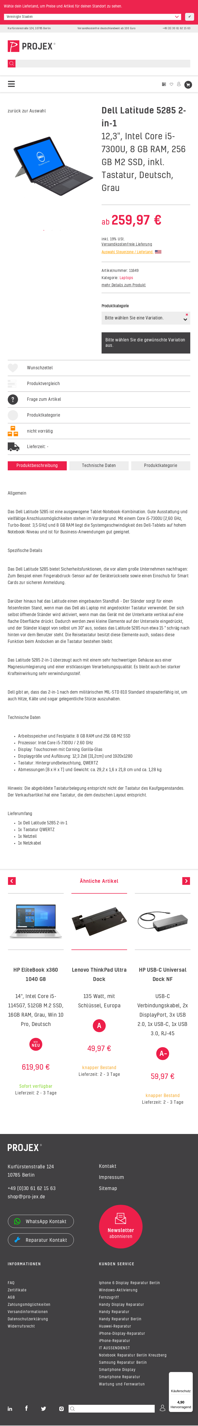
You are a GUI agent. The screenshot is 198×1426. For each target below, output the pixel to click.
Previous (12, 881)
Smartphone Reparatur (119, 1377)
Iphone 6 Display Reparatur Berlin (129, 1283)
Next (186, 881)
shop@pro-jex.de (26, 1197)
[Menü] (190, 1375)
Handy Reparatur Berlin (120, 1320)
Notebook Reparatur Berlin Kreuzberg (133, 1356)
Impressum (111, 1177)
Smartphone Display (117, 1370)
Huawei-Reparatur (115, 1327)
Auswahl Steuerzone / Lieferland (131, 252)
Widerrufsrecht (21, 1327)
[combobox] (92, 17)
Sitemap (108, 1188)
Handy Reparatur (114, 1312)
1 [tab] (43, 230)
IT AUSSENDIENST (114, 1349)
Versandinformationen (28, 1312)
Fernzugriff (109, 1298)
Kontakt (108, 1166)
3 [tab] (60, 230)
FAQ (11, 1283)
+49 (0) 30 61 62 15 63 (176, 28)
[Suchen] (11, 63)
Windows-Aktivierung (118, 1291)
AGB (11, 1298)
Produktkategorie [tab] (160, 466)
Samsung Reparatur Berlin (123, 1363)
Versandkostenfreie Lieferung (127, 244)
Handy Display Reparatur (121, 1305)
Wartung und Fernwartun (122, 1385)
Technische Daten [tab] (99, 466)
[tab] (34, 420)
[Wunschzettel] (171, 84)
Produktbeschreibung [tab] (37, 466)
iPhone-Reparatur (114, 1341)
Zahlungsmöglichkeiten (29, 1305)
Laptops (126, 278)
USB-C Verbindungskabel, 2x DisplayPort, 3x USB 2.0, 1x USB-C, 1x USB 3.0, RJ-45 (162, 1015)
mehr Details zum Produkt (124, 285)
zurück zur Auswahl (27, 111)
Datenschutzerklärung (28, 1320)
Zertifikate (17, 1291)
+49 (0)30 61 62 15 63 (32, 1188)
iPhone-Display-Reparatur (122, 1334)
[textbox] (92, 17)
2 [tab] (52, 230)
